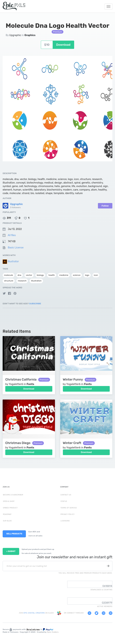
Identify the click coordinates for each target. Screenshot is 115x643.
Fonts (30, 384)
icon (96, 275)
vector (29, 275)
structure (8, 280)
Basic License (15, 247)
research (22, 280)
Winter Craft (72, 443)
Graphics (30, 35)
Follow (105, 205)
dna (19, 275)
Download (28, 388)
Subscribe (35, 303)
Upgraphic (15, 35)
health (51, 275)
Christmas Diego (17, 443)
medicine (63, 275)
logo (87, 275)
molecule (8, 275)
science (76, 275)
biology (40, 275)
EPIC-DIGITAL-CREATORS (34, 613)
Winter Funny (73, 379)
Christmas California (20, 379)
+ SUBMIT (10, 551)
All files (12, 235)
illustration (36, 280)
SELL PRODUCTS (14, 534)
